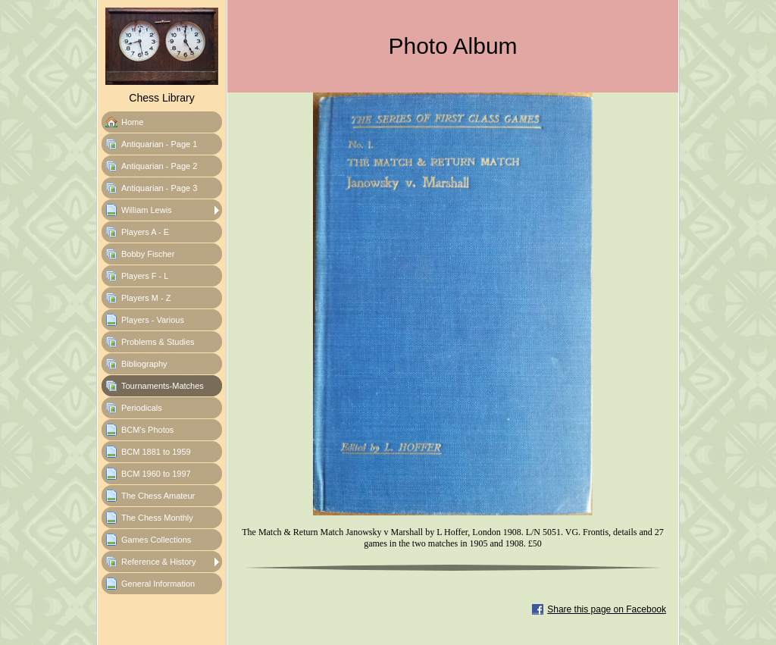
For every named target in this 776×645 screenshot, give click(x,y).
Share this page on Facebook (606, 609)
